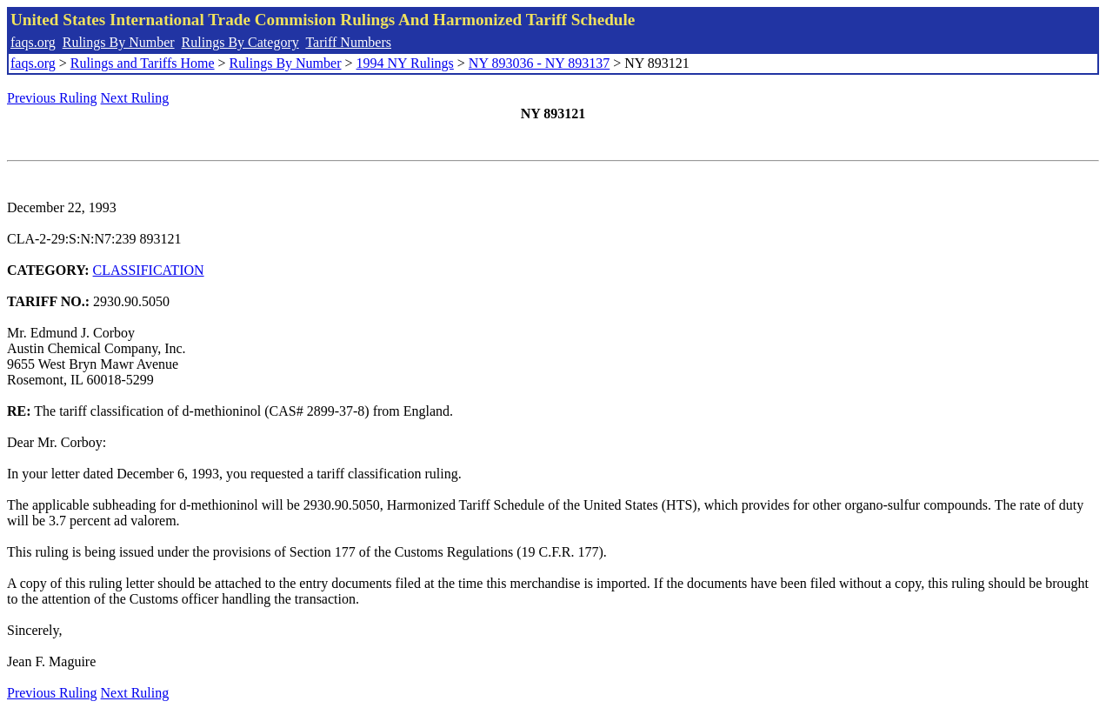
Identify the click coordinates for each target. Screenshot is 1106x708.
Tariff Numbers (348, 42)
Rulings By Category (240, 42)
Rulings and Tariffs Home (142, 63)
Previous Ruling (52, 97)
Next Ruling (135, 97)
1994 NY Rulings (405, 63)
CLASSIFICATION (148, 270)
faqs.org (33, 42)
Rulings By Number (119, 42)
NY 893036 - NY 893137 (539, 63)
